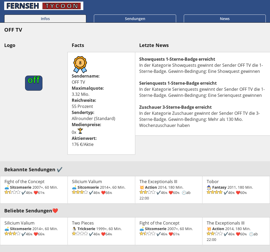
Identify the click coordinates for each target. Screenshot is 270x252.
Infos (45, 18)
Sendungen (135, 18)
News (225, 18)
